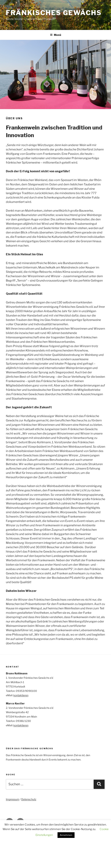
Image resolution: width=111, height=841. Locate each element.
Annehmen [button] (66, 835)
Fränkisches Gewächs (54, 13)
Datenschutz (28, 799)
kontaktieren (20, 695)
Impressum (12, 799)
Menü (55, 34)
